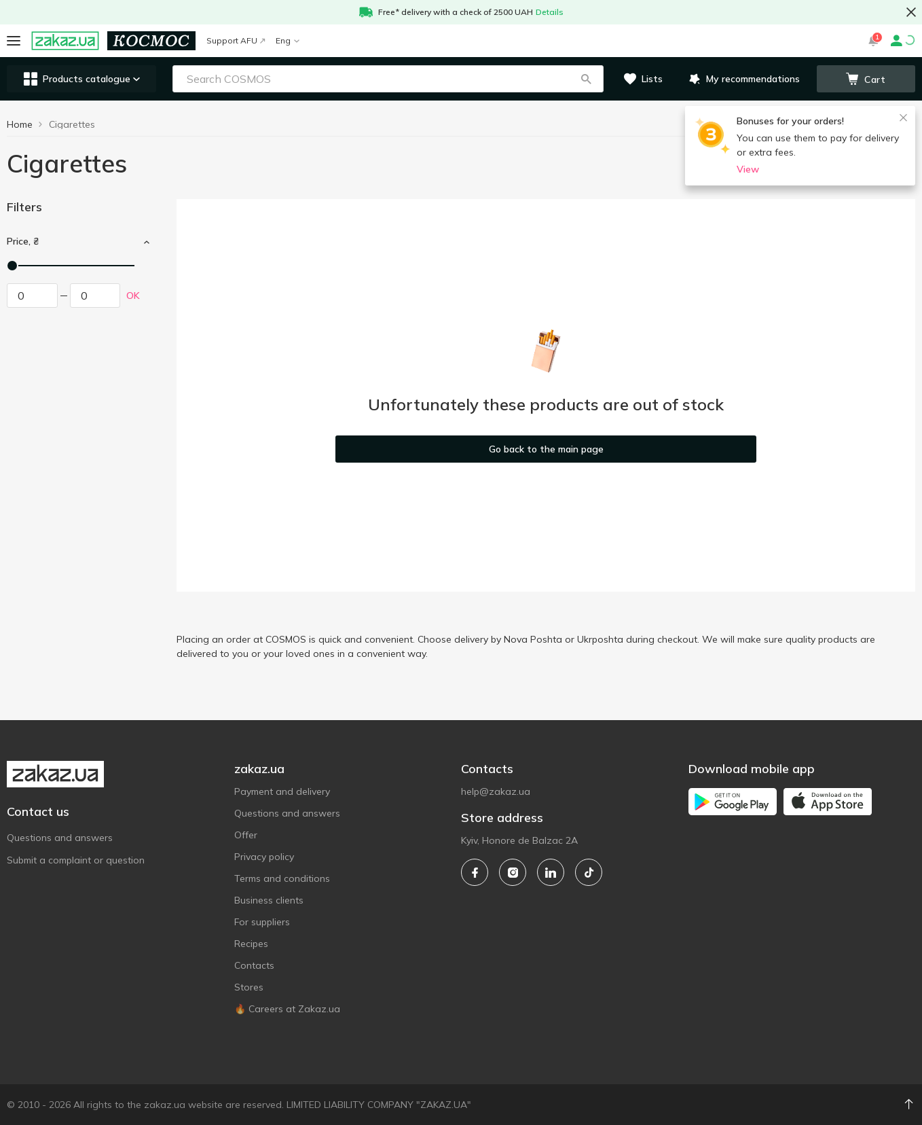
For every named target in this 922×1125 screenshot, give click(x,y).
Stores (248, 987)
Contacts (254, 965)
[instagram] (512, 872)
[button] (586, 79)
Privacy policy (264, 857)
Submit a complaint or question (76, 860)
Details (550, 12)
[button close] (911, 12)
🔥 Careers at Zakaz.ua (287, 1009)
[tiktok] (588, 872)
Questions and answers (60, 838)
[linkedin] (550, 872)
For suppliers (262, 922)
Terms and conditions (282, 878)
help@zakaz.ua (495, 791)
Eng (287, 40)
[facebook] (474, 872)
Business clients (268, 900)
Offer (245, 835)
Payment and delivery (282, 791)
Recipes (251, 944)
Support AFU (235, 40)
